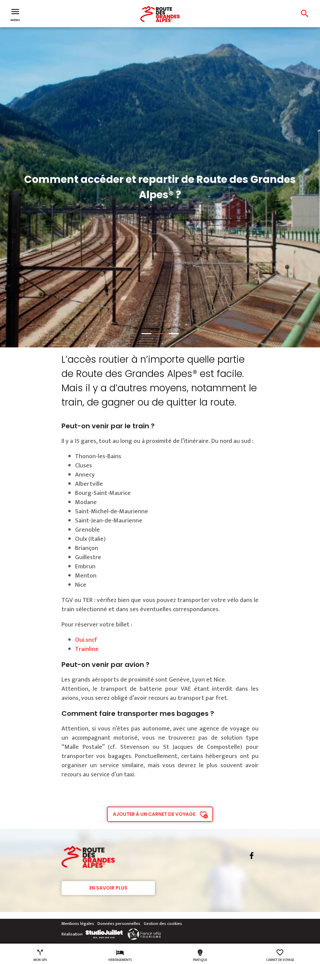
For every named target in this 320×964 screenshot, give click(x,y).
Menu (15, 14)
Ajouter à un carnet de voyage (154, 814)
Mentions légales (77, 923)
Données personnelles (118, 923)
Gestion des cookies (163, 923)
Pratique (200, 955)
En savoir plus (108, 887)
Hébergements (120, 955)
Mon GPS (40, 955)
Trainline (87, 649)
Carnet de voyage (280, 955)
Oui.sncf (87, 640)
